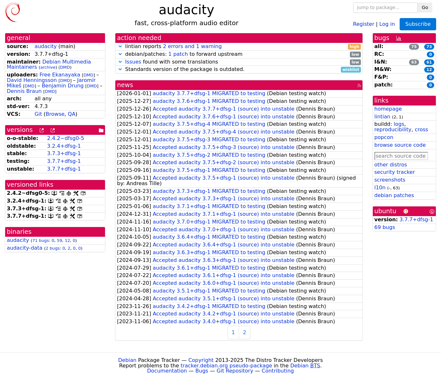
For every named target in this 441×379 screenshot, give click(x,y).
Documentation (167, 371)
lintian (382, 117)
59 (59, 240)
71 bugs (40, 240)
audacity (46, 46)
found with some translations (239, 62)
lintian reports (239, 46)
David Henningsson (32, 80)
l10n (380, 188)
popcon (384, 137)
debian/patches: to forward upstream (239, 54)
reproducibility (393, 129)
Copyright (201, 360)
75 (414, 47)
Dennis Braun (24, 91)
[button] (120, 46)
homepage (388, 109)
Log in (387, 24)
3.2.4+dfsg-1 (64, 146)
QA (72, 114)
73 (429, 47)
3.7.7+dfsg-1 (64, 161)
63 (414, 62)
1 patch (178, 54)
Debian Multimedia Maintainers (49, 64)
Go (425, 7)
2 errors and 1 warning (192, 46)
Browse (55, 114)
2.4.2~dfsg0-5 (65, 138)
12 (67, 240)
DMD (65, 67)
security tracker (394, 172)
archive (48, 67)
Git (38, 114)
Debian (127, 360)
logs (399, 124)
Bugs (201, 371)
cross (421, 129)
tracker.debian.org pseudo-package (226, 366)
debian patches (394, 195)
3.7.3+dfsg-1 (64, 153)
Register (363, 24)
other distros (390, 165)
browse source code (400, 145)
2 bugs (53, 248)
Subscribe (418, 24)
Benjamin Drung (63, 86)
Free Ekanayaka (59, 75)
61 (429, 62)
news (125, 85)
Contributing (278, 371)
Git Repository (235, 371)
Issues (133, 62)
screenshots (389, 180)
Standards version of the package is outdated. (239, 69)
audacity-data (24, 248)
